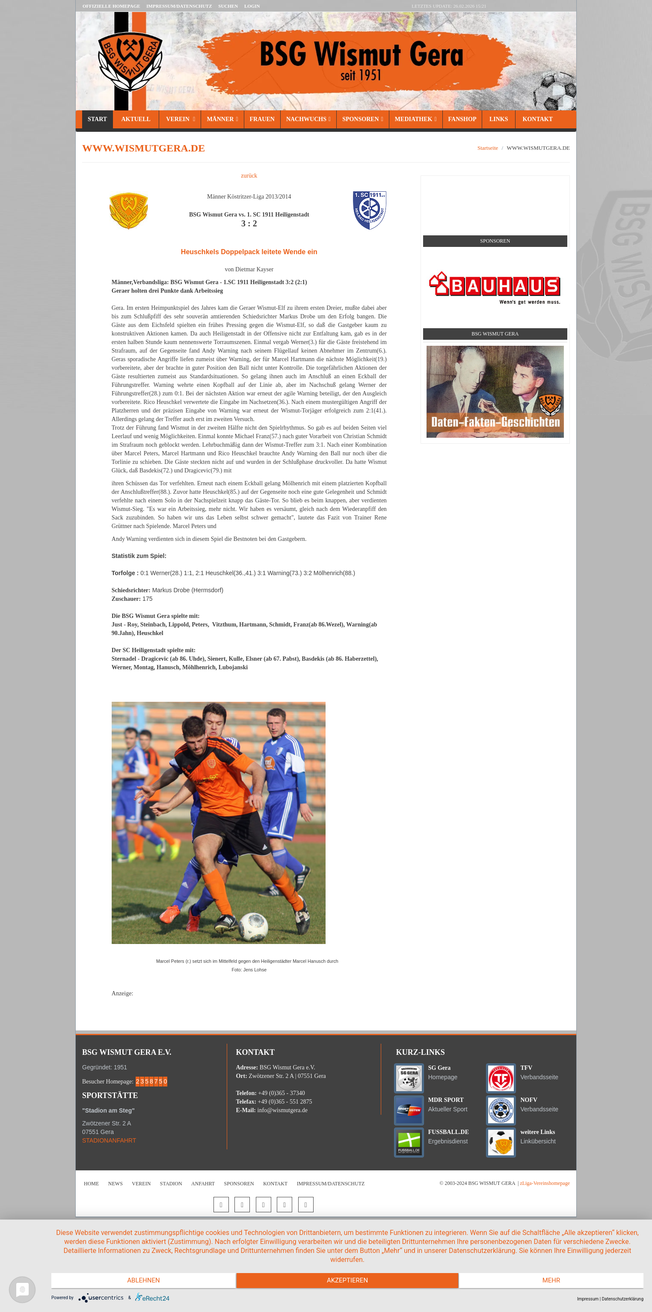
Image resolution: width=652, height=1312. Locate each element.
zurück (249, 175)
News (115, 1184)
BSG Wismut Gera (495, 334)
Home (91, 1184)
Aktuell (136, 119)
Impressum (588, 1299)
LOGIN (252, 6)
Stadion (171, 1184)
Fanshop (462, 119)
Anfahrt (203, 1184)
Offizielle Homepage (111, 6)
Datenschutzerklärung (622, 1299)
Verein (180, 119)
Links (499, 119)
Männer (222, 119)
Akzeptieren (347, 1282)
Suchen (228, 6)
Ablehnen (140, 1282)
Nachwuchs (308, 119)
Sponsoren (362, 119)
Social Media (495, 186)
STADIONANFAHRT (109, 1140)
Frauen (262, 119)
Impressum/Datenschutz (179, 6)
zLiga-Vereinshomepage (545, 1183)
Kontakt (537, 119)
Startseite (487, 148)
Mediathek (416, 119)
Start (97, 119)
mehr (555, 1282)
